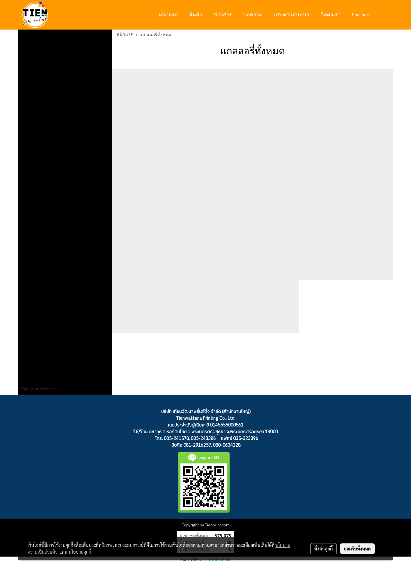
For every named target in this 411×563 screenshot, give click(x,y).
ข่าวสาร (223, 14)
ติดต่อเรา (330, 14)
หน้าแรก (168, 14)
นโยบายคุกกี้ (80, 552)
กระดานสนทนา (291, 14)
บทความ (253, 14)
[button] (383, 14)
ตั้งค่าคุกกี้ (323, 548)
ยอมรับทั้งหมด (357, 548)
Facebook (362, 14)
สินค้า (195, 14)
